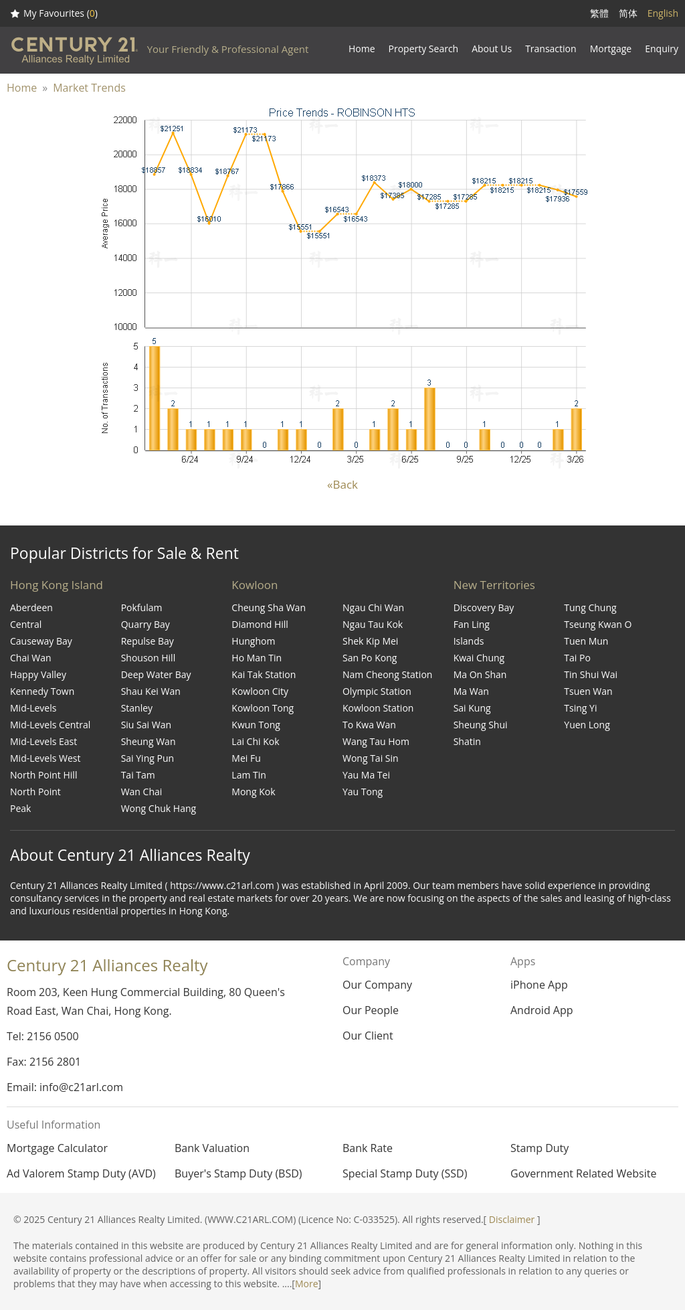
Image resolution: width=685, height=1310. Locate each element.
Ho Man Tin (256, 657)
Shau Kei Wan (151, 691)
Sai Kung (472, 708)
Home (22, 87)
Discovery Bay (484, 607)
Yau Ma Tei (366, 774)
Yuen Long (586, 724)
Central (25, 624)
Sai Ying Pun (147, 758)
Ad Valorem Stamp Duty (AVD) (81, 1173)
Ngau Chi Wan (373, 607)
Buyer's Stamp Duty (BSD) (238, 1173)
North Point (35, 791)
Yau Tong (362, 791)
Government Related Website (583, 1173)
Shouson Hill (148, 657)
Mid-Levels (33, 708)
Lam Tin (248, 774)
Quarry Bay (145, 624)
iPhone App (539, 984)
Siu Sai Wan (146, 724)
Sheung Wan (148, 741)
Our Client (367, 1035)
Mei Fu (245, 758)
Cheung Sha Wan (268, 607)
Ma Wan (471, 691)
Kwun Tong (255, 724)
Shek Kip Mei (370, 641)
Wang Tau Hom (375, 741)
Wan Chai (142, 791)
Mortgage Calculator (57, 1148)
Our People (370, 1010)
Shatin (467, 741)
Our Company (377, 984)
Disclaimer (511, 1219)
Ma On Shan (480, 674)
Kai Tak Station (263, 674)
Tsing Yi (580, 708)
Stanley (137, 708)
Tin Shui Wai (590, 674)
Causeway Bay (41, 641)
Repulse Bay (147, 641)
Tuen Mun (586, 641)
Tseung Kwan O (597, 624)
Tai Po (577, 657)
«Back (342, 484)
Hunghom (253, 641)
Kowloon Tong (262, 708)
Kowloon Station (377, 708)
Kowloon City (259, 691)
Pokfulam (142, 607)
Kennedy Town (42, 691)
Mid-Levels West (45, 758)
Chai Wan (31, 657)
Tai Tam (138, 774)
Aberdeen (31, 607)
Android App (541, 1010)
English (663, 13)
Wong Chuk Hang (158, 808)
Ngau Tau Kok (372, 624)
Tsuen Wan (588, 691)
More (306, 1283)
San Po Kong (369, 657)
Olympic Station (376, 691)
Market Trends (89, 87)
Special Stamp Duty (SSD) (404, 1173)
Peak (20, 808)
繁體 (599, 13)
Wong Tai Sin (370, 758)
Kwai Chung (479, 657)
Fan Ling (472, 624)
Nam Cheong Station (387, 674)
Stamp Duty (539, 1148)
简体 (628, 13)
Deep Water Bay (156, 674)
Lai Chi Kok (255, 741)
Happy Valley (38, 674)
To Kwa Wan (369, 724)
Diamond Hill (259, 624)
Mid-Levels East (43, 741)
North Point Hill (43, 774)
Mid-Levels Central (50, 724)
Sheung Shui (481, 724)
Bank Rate (367, 1148)
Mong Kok (253, 791)
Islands (469, 641)
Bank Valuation (212, 1148)
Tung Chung (590, 607)
